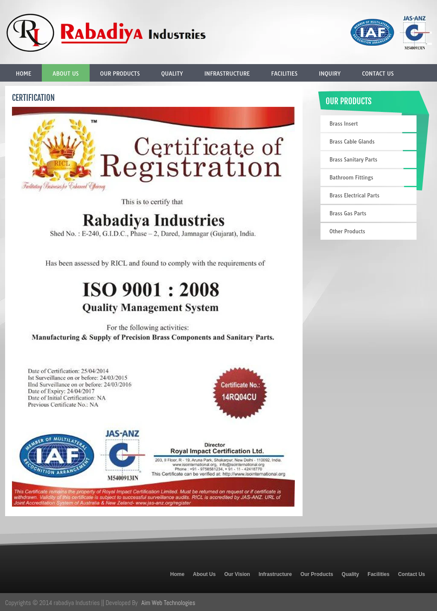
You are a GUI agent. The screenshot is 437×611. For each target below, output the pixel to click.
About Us (65, 73)
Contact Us (377, 73)
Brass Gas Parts (347, 213)
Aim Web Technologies (168, 603)
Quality (172, 73)
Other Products (347, 231)
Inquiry (330, 73)
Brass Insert (343, 123)
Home (23, 73)
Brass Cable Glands (352, 141)
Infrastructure (227, 73)
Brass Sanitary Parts (353, 159)
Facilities (284, 73)
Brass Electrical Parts (354, 195)
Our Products (120, 73)
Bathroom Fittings (351, 177)
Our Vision (237, 574)
